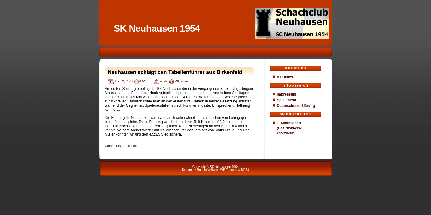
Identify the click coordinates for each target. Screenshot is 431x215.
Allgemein (182, 81)
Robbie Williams (208, 169)
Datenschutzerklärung (296, 106)
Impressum (286, 94)
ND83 (245, 169)
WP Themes (228, 169)
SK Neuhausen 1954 (157, 28)
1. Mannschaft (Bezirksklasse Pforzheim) (289, 128)
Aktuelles (285, 77)
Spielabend (286, 100)
